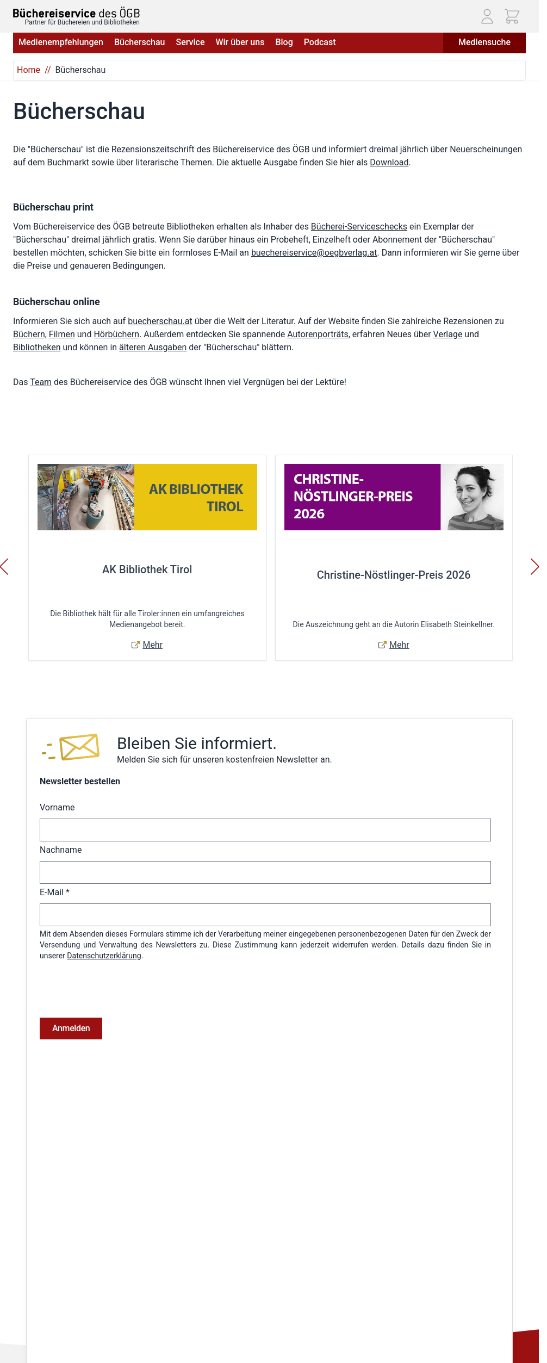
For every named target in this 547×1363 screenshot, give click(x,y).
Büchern (29, 334)
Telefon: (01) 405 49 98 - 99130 (66, 1287)
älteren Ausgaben (153, 347)
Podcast (320, 42)
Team (41, 382)
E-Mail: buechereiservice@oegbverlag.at (80, 1300)
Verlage (448, 334)
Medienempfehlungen (60, 42)
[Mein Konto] (487, 16)
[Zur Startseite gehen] (76, 12)
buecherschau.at (160, 321)
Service (190, 42)
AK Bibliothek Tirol (147, 569)
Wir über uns (239, 42)
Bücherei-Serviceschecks (359, 226)
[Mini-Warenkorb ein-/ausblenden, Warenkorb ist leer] (512, 16)
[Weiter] (535, 567)
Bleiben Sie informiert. (197, 743)
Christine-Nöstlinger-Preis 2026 (394, 574)
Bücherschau (139, 42)
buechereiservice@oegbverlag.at (314, 252)
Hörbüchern (116, 334)
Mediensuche (484, 42)
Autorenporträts (317, 334)
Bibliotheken (37, 347)
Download (389, 162)
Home (28, 70)
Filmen (62, 334)
